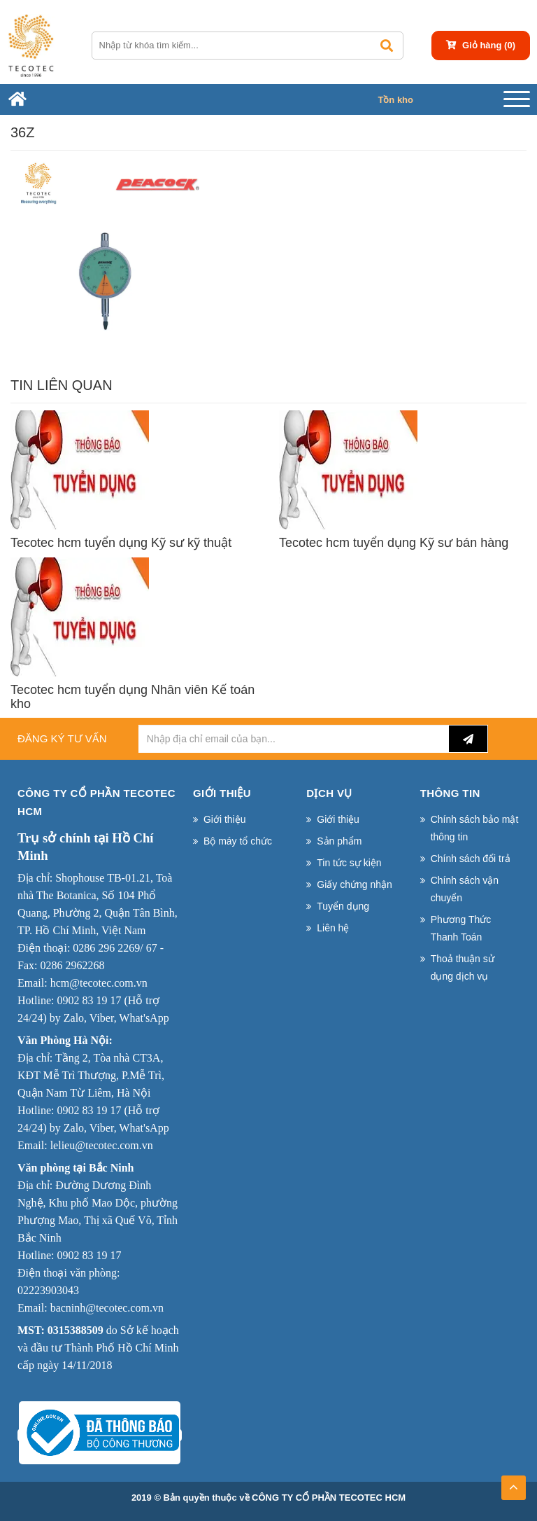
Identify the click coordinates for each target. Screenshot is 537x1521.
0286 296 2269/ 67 (115, 948)
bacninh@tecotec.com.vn (107, 1308)
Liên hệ (333, 927)
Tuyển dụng (343, 906)
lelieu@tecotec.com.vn (101, 1145)
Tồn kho (395, 100)
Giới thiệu (224, 819)
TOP (513, 1483)
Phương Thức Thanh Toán (461, 928)
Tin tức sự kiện (349, 862)
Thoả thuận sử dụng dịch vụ (462, 967)
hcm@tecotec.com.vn (99, 983)
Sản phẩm (339, 841)
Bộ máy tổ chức (237, 841)
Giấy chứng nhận (354, 884)
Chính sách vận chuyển (465, 889)
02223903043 (48, 1290)
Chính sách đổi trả (470, 858)
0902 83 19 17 (89, 1000)
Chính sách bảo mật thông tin (475, 828)
